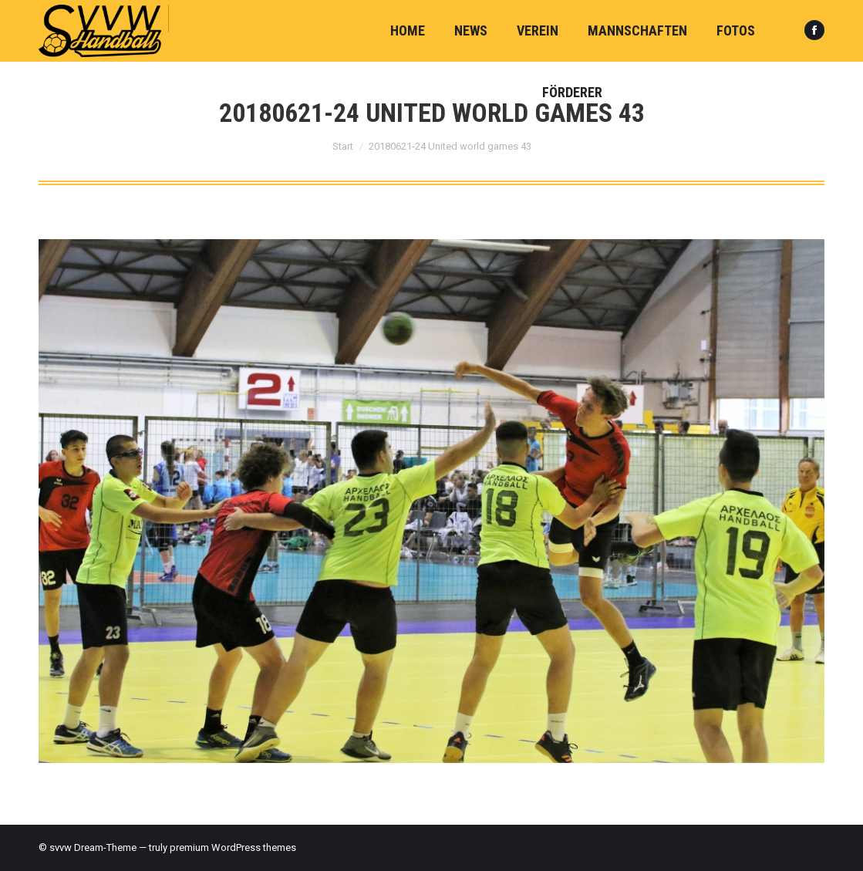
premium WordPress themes (233, 847)
